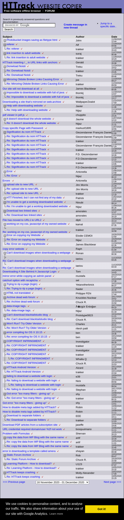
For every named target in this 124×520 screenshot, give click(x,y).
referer (10, 44)
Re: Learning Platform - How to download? (31, 467)
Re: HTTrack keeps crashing (23, 476)
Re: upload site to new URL (23, 188)
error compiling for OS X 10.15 (24, 332)
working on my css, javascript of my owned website (36, 223)
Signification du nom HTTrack (24, 131)
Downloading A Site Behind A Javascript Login (29, 271)
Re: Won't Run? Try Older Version (26, 327)
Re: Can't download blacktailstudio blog (30, 319)
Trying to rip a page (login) (22, 284)
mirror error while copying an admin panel (27, 275)
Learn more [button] (56, 513)
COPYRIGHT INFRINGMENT (24, 341)
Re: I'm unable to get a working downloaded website (37, 206)
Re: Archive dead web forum (23, 301)
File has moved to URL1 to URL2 (22, 220)
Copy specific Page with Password (23, 128)
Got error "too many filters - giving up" (29, 393)
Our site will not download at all (21, 88)
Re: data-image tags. (19, 310)
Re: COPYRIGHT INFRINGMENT (26, 345)
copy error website (13, 248)
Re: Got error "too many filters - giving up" (31, 397)
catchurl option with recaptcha (20, 280)
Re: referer (13, 48)
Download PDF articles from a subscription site (30, 424)
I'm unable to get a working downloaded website (35, 201)
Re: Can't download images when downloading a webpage (37, 260)
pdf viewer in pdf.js (13, 114)
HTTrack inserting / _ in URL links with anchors (30, 62)
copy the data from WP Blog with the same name (35, 437)
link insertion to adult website (23, 53)
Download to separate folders (24, 415)
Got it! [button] (102, 509)
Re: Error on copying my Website (26, 239)
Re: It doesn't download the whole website (31, 123)
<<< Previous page (14, 481)
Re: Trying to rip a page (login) (24, 288)
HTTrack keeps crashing (21, 472)
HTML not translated (18, 292)
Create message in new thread (75, 26)
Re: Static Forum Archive (21, 459)
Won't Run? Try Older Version (24, 323)
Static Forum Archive (19, 454)
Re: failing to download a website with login (32, 380)
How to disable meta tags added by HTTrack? (29, 407)
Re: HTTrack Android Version (24, 371)
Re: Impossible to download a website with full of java (38, 96)
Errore (7, 180)
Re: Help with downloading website (27, 109)
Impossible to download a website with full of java (35, 92)
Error (9, 171)
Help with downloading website (25, 105)
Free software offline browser (22, 10)
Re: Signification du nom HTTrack (26, 136)
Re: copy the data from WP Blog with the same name (38, 441)
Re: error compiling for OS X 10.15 (27, 336)
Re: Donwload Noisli (18, 70)
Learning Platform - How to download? (29, 463)
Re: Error (12, 175)
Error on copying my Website (23, 235)
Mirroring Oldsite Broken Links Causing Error (33, 79)
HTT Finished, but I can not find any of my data (34, 197)
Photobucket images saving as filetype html (32, 39)
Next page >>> (112, 481)
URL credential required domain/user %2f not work (32, 429)
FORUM (50, 10)
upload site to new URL (20, 184)
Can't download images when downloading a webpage (38, 252)
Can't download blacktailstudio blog (27, 314)
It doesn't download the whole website (29, 118)
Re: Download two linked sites (24, 215)
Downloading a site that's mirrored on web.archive (32, 101)
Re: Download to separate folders (26, 419)
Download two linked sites (22, 210)
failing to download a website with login (29, 376)
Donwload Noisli (16, 66)
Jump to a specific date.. (108, 25)
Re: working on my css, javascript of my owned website (35, 231)
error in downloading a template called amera (29, 451)
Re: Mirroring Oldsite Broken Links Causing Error (35, 83)
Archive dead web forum (21, 297)
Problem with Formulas (16, 433)
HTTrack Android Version (21, 367)
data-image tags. (16, 305)
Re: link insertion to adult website (26, 57)
